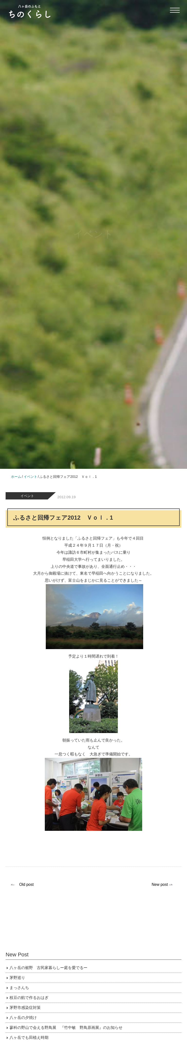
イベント (27, 496)
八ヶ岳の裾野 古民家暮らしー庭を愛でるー (48, 968)
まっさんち (19, 988)
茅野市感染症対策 (25, 1008)
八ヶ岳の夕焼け (23, 1017)
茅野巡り (17, 978)
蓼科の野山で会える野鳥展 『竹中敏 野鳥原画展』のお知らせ (65, 1027)
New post (160, 884)
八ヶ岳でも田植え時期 (28, 1037)
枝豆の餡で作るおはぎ (28, 998)
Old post (26, 884)
